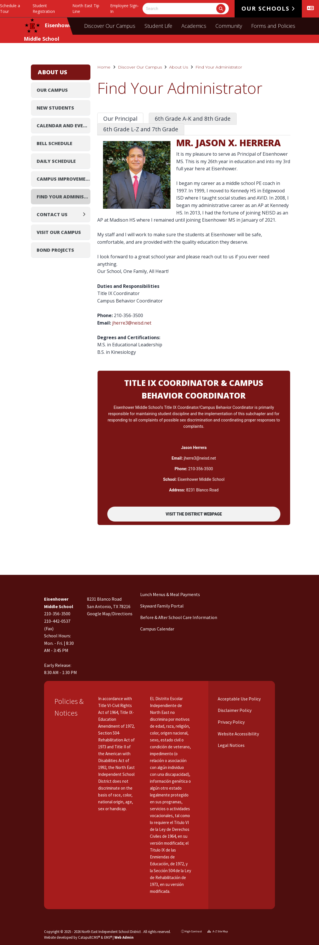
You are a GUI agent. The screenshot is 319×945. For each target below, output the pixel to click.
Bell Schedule (54, 143)
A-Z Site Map (217, 931)
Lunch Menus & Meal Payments (170, 594)
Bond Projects (55, 250)
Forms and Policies (273, 25)
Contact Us (52, 214)
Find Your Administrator (218, 67)
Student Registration (44, 8)
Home (103, 67)
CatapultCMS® (89, 937)
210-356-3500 (57, 613)
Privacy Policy (231, 722)
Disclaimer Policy (234, 710)
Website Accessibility (238, 734)
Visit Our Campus (59, 232)
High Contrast (193, 931)
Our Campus (52, 90)
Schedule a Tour (10, 8)
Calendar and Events (64, 125)
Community (228, 25)
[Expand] (86, 214)
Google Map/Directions (109, 613)
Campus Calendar (157, 629)
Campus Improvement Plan (64, 179)
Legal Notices (231, 745)
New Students (55, 108)
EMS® (108, 937)
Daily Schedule (56, 161)
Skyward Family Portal (162, 606)
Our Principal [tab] (120, 118)
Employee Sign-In (124, 8)
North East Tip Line (85, 8)
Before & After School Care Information (178, 617)
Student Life (158, 25)
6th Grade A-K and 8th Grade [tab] (193, 118)
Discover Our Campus (109, 25)
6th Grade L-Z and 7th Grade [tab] (140, 129)
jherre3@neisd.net (131, 323)
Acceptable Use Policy (239, 699)
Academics (193, 25)
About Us (178, 67)
